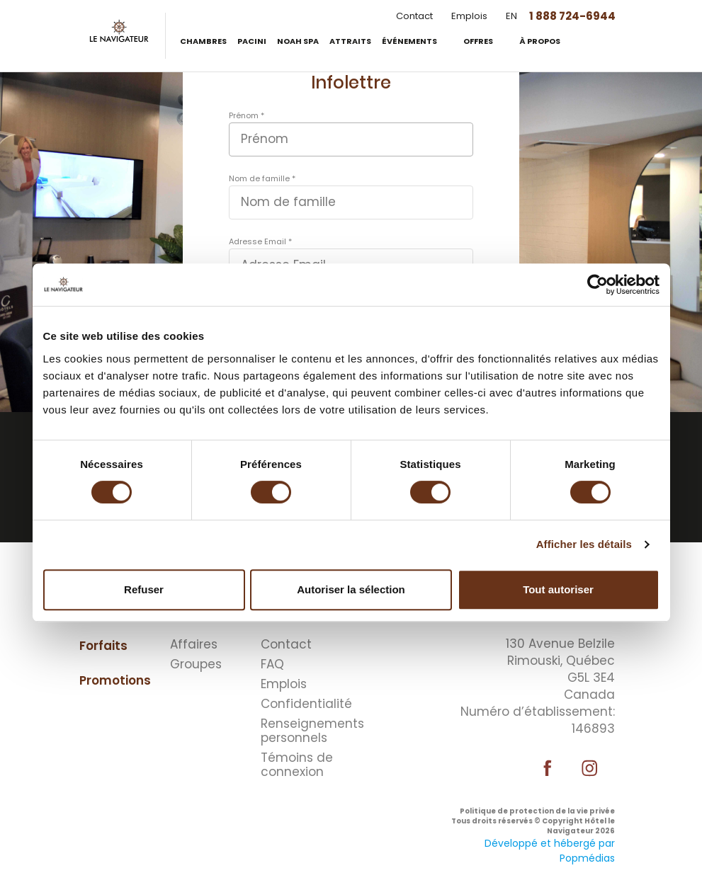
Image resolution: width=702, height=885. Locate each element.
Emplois (469, 16)
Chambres (203, 41)
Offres (478, 41)
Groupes (196, 664)
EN (511, 16)
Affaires (193, 644)
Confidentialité (302, 704)
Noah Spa (298, 41)
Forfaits (103, 645)
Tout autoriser (558, 589)
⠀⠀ (359, 626)
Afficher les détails (584, 544)
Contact (414, 16)
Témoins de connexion (297, 764)
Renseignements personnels (302, 730)
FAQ (272, 664)
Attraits (350, 41)
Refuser (144, 589)
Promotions (115, 680)
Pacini (251, 41)
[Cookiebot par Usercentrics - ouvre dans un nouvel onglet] (597, 284)
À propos (540, 41)
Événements (410, 41)
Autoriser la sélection (351, 589)
